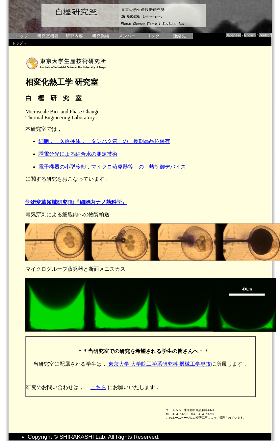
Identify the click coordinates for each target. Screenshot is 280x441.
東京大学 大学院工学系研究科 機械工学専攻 (159, 364)
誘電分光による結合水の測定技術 (77, 154)
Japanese (233, 35)
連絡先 (179, 36)
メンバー (127, 36)
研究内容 (74, 36)
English (250, 35)
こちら (98, 387)
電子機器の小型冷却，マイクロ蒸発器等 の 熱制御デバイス (112, 167)
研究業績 (100, 36)
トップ (21, 36)
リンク (153, 36)
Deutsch (265, 35)
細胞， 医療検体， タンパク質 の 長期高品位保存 (104, 141)
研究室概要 (48, 36)
